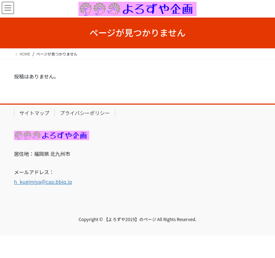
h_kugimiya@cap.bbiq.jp (43, 181)
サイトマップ (34, 112)
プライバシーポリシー (85, 112)
